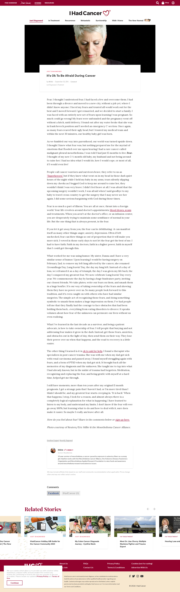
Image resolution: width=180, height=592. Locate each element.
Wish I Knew (117, 20)
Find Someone (11, 3)
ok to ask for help (92, 351)
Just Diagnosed (36, 20)
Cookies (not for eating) (141, 563)
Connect (69, 450)
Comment (74, 81)
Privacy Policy (113, 563)
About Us (63, 563)
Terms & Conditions (116, 567)
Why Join (63, 567)
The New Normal (136, 20)
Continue (15, 583)
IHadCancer (71, 493)
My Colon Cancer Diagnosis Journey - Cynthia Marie (87, 542)
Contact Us (88, 567)
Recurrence (70, 20)
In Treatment (54, 20)
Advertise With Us (139, 567)
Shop (165, 2)
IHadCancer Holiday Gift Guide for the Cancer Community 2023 (45, 542)
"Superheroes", (55, 175)
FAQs (85, 563)
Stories (38, 3)
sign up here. (122, 419)
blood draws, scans (120, 210)
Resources (49, 3)
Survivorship (101, 20)
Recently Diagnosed (66, 440)
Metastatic (85, 20)
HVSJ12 (51, 81)
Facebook (53, 493)
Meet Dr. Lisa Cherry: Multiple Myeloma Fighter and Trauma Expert (133, 544)
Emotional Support (53, 440)
